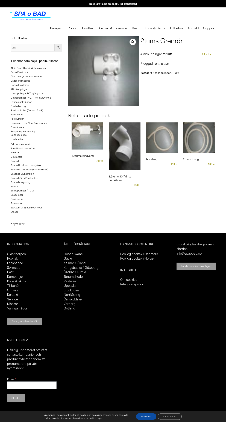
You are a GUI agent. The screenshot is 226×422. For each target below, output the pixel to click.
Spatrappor (17, 203)
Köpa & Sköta (155, 28)
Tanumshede (73, 276)
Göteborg (92, 267)
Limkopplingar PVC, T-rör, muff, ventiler (31, 97)
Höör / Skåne (73, 253)
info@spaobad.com (190, 253)
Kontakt (193, 28)
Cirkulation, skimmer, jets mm (26, 76)
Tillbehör (176, 28)
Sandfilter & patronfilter (23, 148)
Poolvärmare (17, 127)
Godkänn (146, 416)
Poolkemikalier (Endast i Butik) (27, 110)
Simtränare (16, 157)
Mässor (12, 303)
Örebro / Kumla (75, 271)
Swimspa (13, 267)
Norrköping (72, 294)
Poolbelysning (18, 106)
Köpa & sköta (16, 281)
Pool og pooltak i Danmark (139, 253)
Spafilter (15, 186)
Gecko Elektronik (20, 85)
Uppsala (70, 285)
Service (12, 299)
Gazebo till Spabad (20, 80)
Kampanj (56, 28)
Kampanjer (15, 276)
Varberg (69, 303)
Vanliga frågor (17, 308)
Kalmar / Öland (75, 262)
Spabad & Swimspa (113, 28)
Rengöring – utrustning (23, 131)
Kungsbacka (73, 267)
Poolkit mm (17, 114)
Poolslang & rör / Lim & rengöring (29, 123)
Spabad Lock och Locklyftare (26, 165)
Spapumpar (17, 195)
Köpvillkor (18, 223)
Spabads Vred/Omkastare (24, 178)
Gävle (68, 258)
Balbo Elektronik (19, 72)
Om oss (12, 290)
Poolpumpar (17, 118)
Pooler (73, 28)
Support (209, 28)
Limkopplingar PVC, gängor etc (27, 93)
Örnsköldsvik (73, 299)
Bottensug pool (19, 135)
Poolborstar (17, 139)
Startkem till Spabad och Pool (26, 207)
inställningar (95, 418)
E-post (11, 379)
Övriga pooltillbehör (21, 102)
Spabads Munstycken (22, 174)
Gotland (69, 308)
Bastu (136, 28)
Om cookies (128, 279)
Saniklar (15, 152)
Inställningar (169, 416)
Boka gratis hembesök (24, 321)
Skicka (15, 398)
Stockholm (71, 290)
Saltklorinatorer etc (21, 144)
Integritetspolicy (132, 284)
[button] (133, 42)
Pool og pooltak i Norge (137, 258)
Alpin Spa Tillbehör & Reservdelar (29, 68)
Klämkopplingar (19, 89)
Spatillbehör (17, 199)
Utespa (14, 212)
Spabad (15, 161)
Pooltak (87, 28)
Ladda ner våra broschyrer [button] (196, 266)
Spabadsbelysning (20, 182)
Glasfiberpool (17, 253)
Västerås (70, 281)
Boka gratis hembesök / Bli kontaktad (113, 3)
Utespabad (15, 262)
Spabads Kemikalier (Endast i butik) (29, 169)
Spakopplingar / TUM (166, 73)
